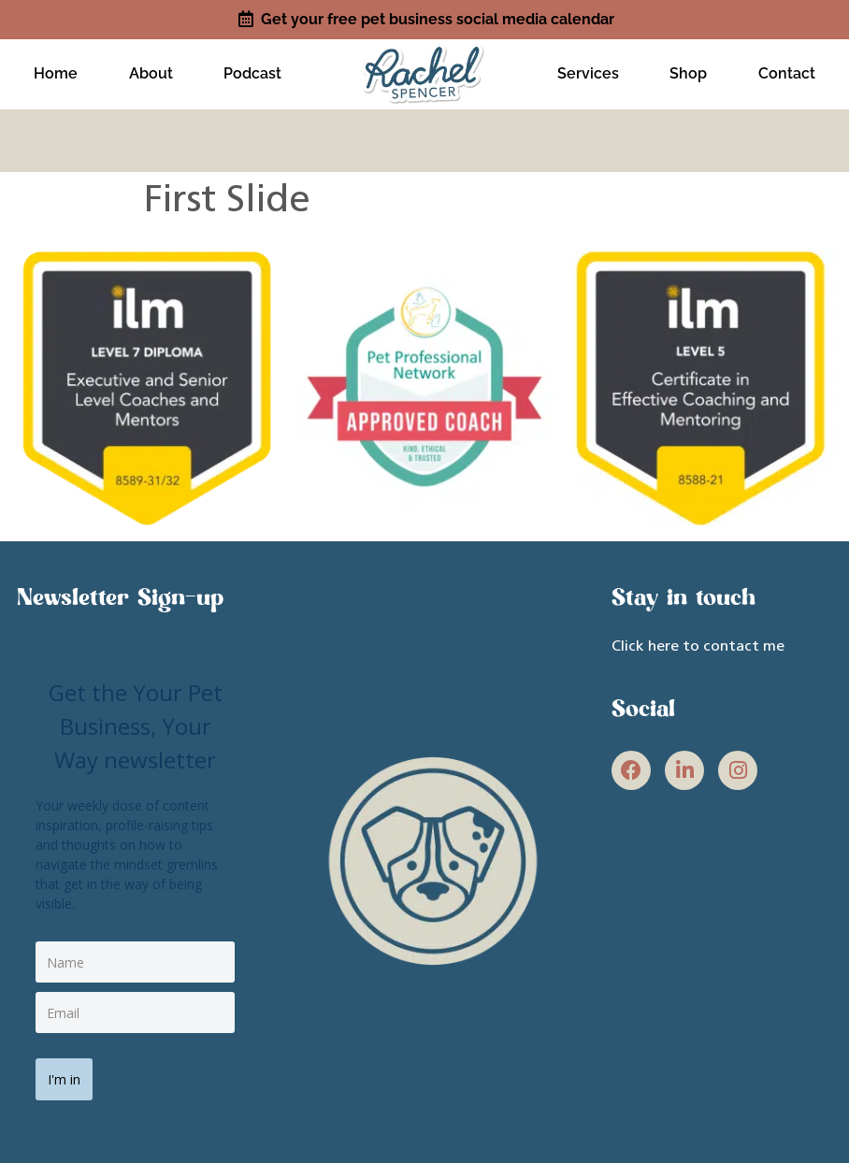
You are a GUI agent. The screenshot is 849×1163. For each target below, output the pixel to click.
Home (56, 69)
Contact (786, 69)
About (151, 69)
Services (588, 69)
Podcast (252, 69)
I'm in (70, 1062)
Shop (688, 69)
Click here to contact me (698, 636)
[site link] (424, 66)
